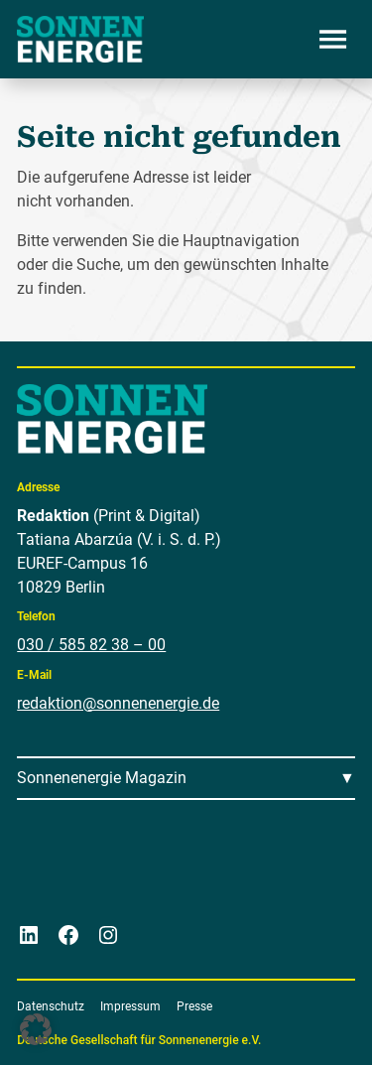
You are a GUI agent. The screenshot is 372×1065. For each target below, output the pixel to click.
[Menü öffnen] (333, 39)
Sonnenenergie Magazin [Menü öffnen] (101, 777)
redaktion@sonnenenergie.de (118, 703)
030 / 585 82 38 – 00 (91, 644)
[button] (35, 1029)
